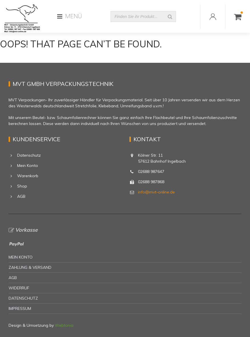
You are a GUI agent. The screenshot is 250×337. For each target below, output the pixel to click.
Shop (22, 186)
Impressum (20, 308)
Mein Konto (27, 165)
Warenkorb (27, 175)
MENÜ (69, 16)
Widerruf (19, 287)
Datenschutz (29, 155)
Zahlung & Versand (30, 267)
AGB (21, 196)
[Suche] (170, 16)
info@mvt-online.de (156, 192)
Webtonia (64, 325)
